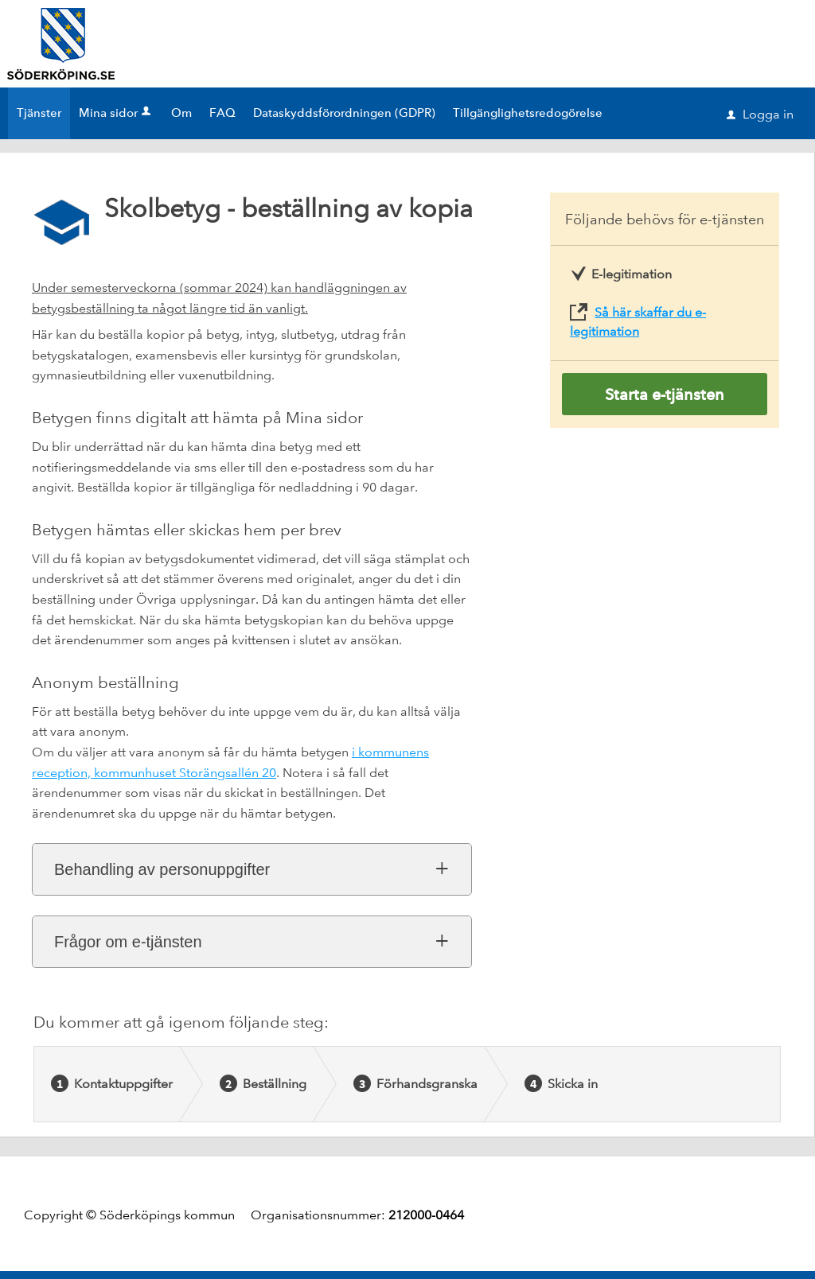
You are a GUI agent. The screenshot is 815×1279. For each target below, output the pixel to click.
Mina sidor (116, 113)
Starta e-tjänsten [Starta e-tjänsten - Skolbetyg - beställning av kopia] (664, 394)
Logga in (760, 114)
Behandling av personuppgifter (162, 869)
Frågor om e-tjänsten (128, 942)
